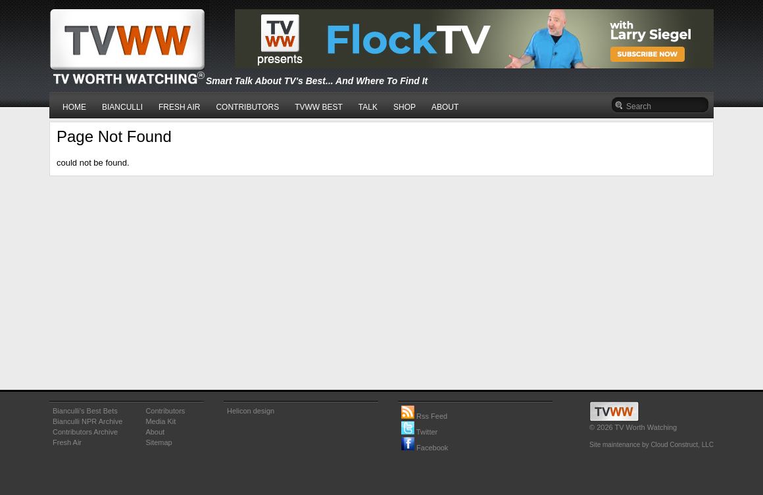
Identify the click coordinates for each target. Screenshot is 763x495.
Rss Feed (424, 416)
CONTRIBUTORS (247, 107)
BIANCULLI (122, 107)
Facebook (424, 448)
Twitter (419, 432)
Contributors (165, 411)
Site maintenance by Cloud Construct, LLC (651, 444)
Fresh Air (67, 442)
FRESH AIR (179, 107)
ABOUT (444, 107)
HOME (74, 107)
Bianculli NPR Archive (87, 421)
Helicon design (250, 411)
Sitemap (158, 442)
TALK (368, 107)
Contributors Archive (85, 432)
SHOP (404, 107)
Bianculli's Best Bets (85, 411)
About (154, 432)
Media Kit (160, 421)
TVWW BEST (319, 107)
